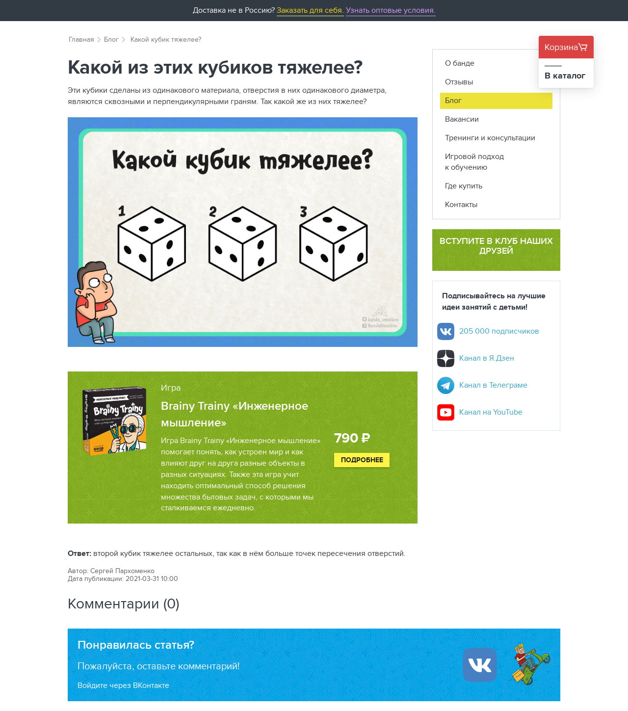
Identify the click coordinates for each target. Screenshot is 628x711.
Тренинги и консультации (490, 137)
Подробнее (362, 460)
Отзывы (459, 81)
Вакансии (462, 119)
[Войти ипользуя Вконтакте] (480, 665)
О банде (459, 63)
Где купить (463, 185)
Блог (111, 39)
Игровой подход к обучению (474, 162)
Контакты (461, 204)
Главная (81, 39)
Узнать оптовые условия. (391, 10)
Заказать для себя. (310, 10)
